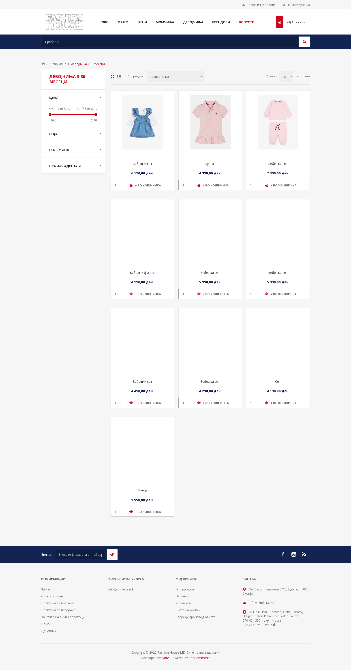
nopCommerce (199, 658)
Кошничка (183, 603)
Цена (53, 97)
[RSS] (304, 554)
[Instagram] (293, 554)
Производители (65, 165)
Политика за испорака (58, 610)
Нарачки (182, 596)
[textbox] (169, 42)
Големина (59, 149)
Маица (142, 490)
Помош (46, 624)
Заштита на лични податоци (62, 617)
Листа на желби (188, 610)
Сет (278, 381)
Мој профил (185, 589)
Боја (53, 134)
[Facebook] (283, 554)
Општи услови (52, 596)
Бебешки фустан (142, 272)
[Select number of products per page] (286, 76)
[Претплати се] (80, 554)
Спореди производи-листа (196, 617)
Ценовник (48, 631)
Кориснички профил (261, 5)
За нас (46, 589)
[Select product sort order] (175, 76)
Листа (119, 76)
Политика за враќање (58, 603)
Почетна (43, 63)
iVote (165, 658)
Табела (113, 76)
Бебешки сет (142, 164)
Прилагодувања (298, 5)
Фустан (210, 164)
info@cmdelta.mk (121, 589)
